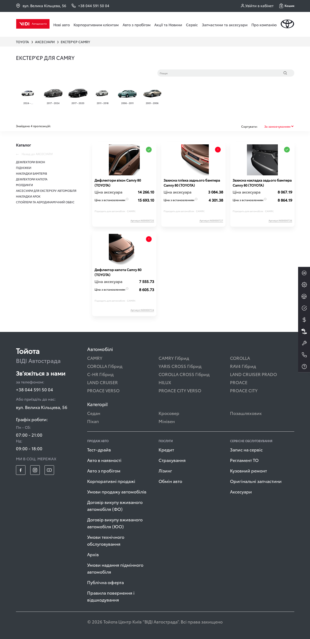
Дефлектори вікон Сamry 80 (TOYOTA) (118, 183)
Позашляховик (246, 413)
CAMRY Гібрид (174, 358)
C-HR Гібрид (100, 374)
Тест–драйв (99, 449)
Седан (93, 413)
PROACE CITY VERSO (180, 390)
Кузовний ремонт (248, 470)
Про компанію (264, 24)
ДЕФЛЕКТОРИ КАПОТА (31, 179)
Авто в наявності (104, 460)
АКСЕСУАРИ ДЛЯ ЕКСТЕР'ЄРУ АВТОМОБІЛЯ (46, 191)
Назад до (34, 154)
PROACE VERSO (103, 390)
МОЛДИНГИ (24, 185)
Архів (93, 554)
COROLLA (240, 358)
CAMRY (94, 358)
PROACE (238, 382)
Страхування (172, 460)
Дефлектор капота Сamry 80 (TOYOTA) (118, 272)
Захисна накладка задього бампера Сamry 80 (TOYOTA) (262, 183)
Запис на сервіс (246, 449)
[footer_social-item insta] (35, 470)
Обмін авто (170, 481)
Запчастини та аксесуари (225, 24)
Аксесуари (241, 491)
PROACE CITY (244, 390)
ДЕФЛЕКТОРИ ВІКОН (30, 162)
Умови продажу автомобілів (116, 491)
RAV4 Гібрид (243, 366)
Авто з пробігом (136, 24)
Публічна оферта (105, 582)
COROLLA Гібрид (104, 366)
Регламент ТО (244, 460)
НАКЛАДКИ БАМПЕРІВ (31, 173)
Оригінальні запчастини (256, 481)
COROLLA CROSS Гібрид (184, 374)
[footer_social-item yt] (49, 470)
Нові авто (61, 24)
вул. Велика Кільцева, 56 (41, 5)
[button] (286, 5)
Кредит (166, 449)
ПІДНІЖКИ (23, 168)
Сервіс (192, 24)
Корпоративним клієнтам (96, 24)
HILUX (165, 382)
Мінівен (167, 421)
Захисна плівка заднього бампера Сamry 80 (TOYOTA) (192, 183)
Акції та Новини (168, 24)
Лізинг (165, 470)
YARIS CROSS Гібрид (180, 366)
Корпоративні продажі (111, 481)
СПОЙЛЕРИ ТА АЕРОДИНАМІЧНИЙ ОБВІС (45, 202)
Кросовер (169, 413)
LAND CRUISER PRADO (253, 374)
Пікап (93, 421)
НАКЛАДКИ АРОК (28, 196)
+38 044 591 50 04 (34, 389)
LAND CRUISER (102, 382)
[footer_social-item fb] (20, 470)
